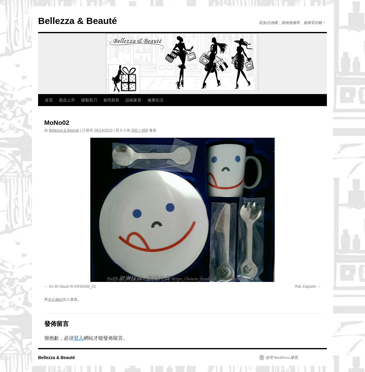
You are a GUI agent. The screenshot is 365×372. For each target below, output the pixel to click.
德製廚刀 (89, 100)
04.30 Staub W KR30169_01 (72, 286)
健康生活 (155, 100)
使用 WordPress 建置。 (283, 357)
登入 (79, 338)
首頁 (49, 100)
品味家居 (133, 100)
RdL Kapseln (305, 286)
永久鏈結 (55, 299)
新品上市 (67, 100)
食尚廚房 (111, 100)
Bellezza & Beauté (77, 21)
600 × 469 (139, 130)
